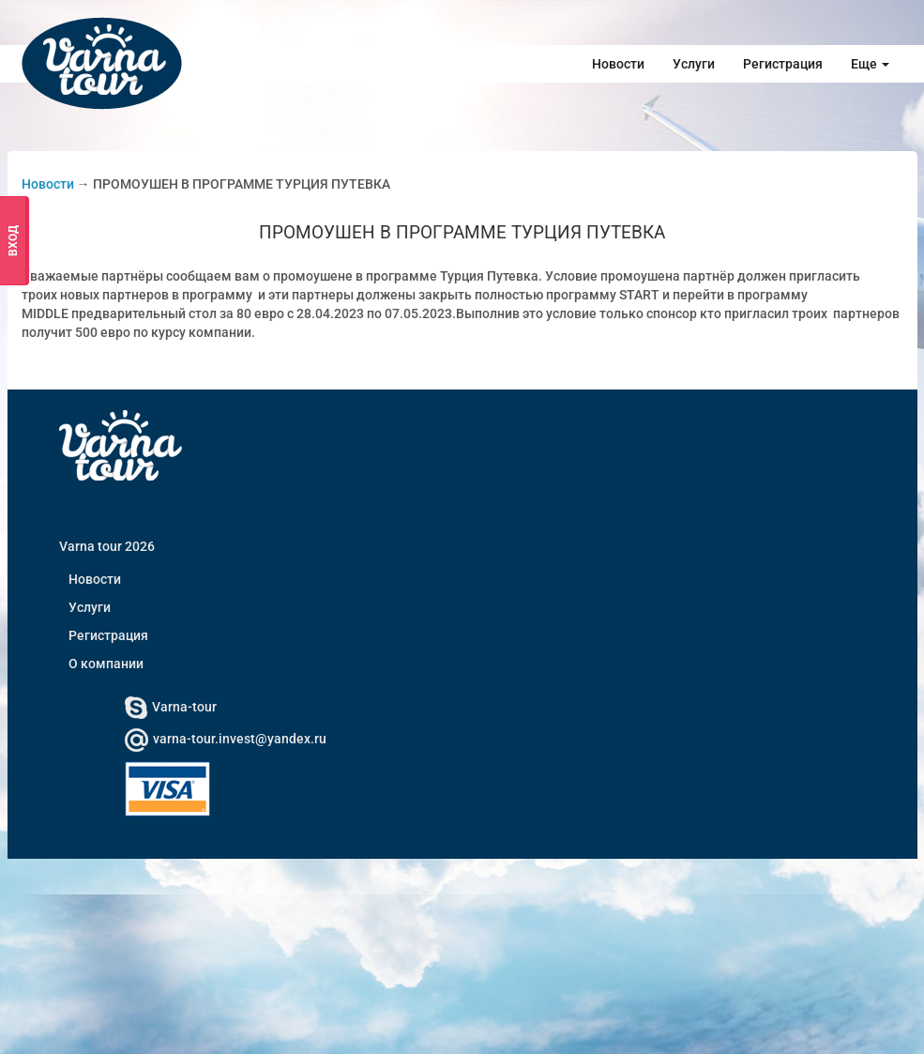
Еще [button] (870, 63)
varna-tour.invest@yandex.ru (225, 738)
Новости (618, 63)
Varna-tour (171, 706)
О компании (106, 663)
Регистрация (783, 63)
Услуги (694, 63)
